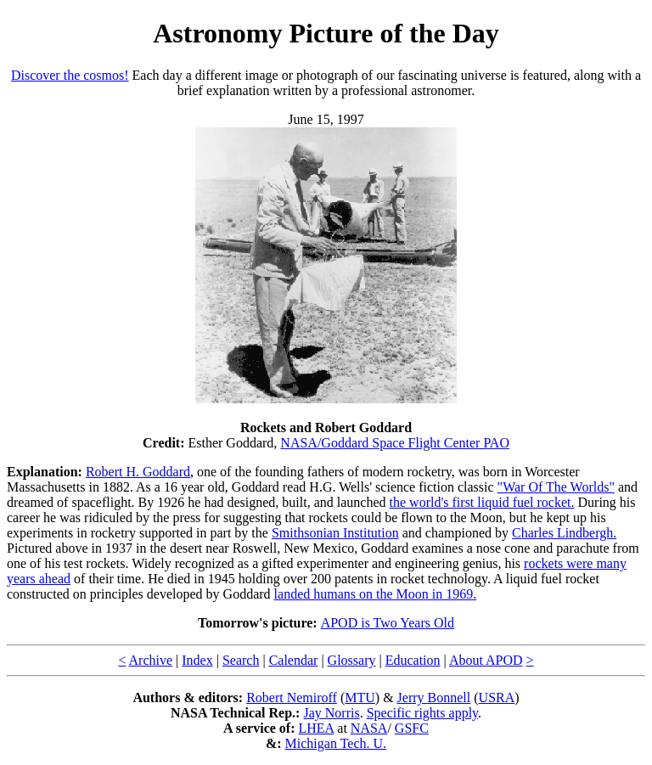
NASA (369, 728)
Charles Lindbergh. (564, 533)
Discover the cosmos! (70, 75)
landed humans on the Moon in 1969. (375, 594)
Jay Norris (331, 713)
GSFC (412, 728)
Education (413, 660)
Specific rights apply (422, 713)
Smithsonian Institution (335, 533)
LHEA (316, 728)
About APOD (486, 660)
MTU (360, 697)
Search (241, 660)
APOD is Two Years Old (387, 623)
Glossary (352, 660)
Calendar (293, 660)
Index (197, 660)
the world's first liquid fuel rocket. (482, 502)
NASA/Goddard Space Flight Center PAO (394, 443)
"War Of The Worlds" (556, 487)
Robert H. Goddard (138, 471)
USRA (497, 697)
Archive (151, 660)
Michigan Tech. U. (335, 743)
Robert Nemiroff (291, 697)
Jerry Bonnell (434, 697)
